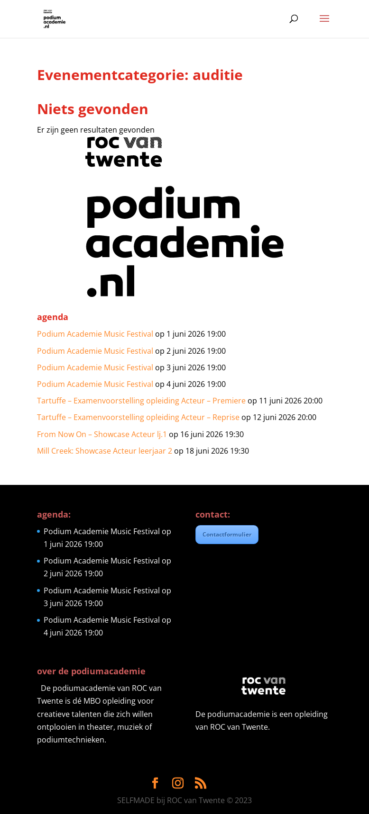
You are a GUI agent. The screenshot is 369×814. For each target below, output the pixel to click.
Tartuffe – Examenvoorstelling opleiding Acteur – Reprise (138, 417)
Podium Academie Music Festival (95, 334)
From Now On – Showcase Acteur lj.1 (102, 434)
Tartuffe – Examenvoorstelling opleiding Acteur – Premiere (141, 400)
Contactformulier (227, 534)
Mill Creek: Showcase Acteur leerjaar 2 (104, 451)
